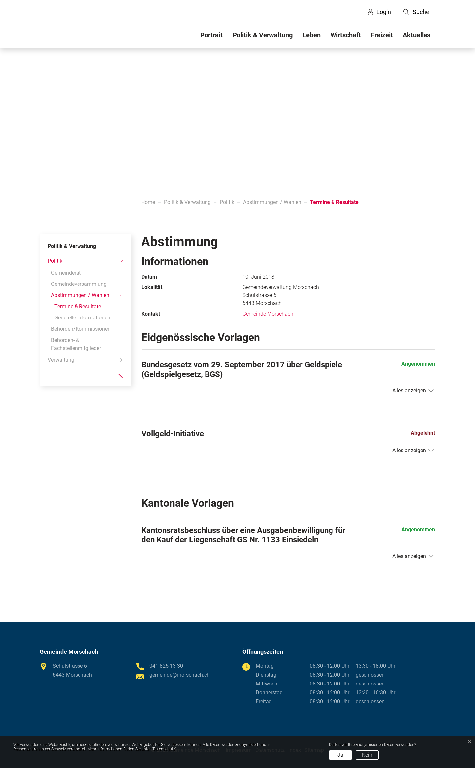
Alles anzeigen (409, 390)
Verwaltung (61, 360)
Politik (55, 261)
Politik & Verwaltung (263, 35)
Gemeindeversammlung (79, 284)
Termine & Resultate (77, 307)
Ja (340, 755)
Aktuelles (416, 35)
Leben (311, 35)
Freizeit (382, 35)
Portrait (211, 35)
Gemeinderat (66, 273)
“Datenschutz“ (164, 749)
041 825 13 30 (166, 666)
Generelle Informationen (82, 318)
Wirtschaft (346, 35)
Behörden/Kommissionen (81, 329)
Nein (367, 755)
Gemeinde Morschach (267, 314)
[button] (416, 12)
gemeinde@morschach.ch (179, 675)
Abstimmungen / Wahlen (80, 295)
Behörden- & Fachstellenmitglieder (76, 344)
